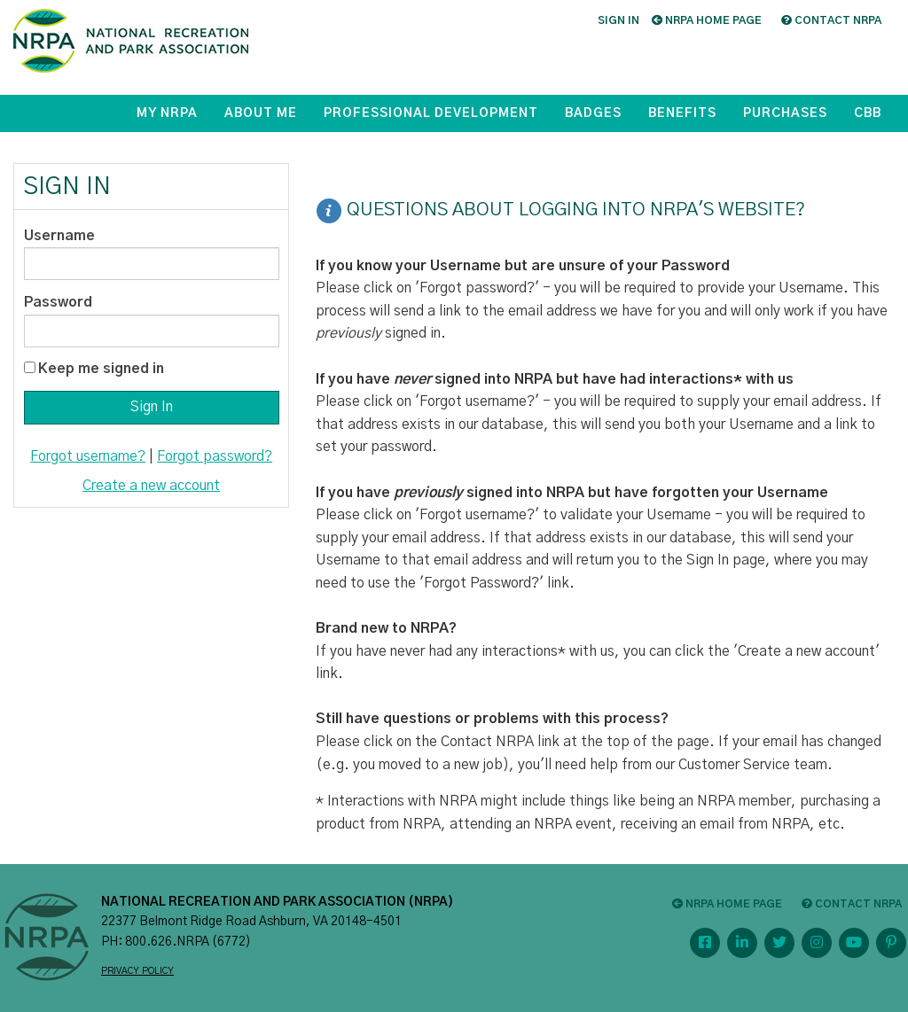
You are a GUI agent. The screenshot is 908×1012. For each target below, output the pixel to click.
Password (58, 302)
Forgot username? (87, 456)
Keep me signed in (101, 369)
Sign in (618, 20)
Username (59, 236)
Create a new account (151, 486)
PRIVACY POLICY (137, 971)
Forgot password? (214, 456)
